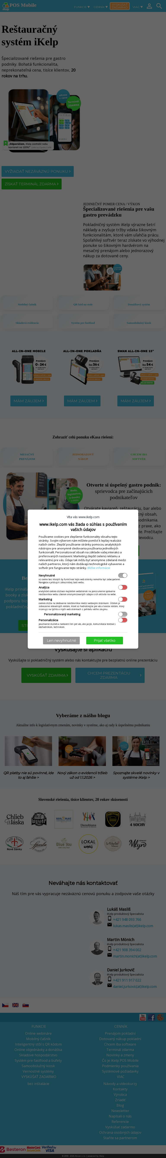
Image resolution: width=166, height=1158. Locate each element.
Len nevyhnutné (61, 640)
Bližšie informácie (99, 568)
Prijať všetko (104, 640)
